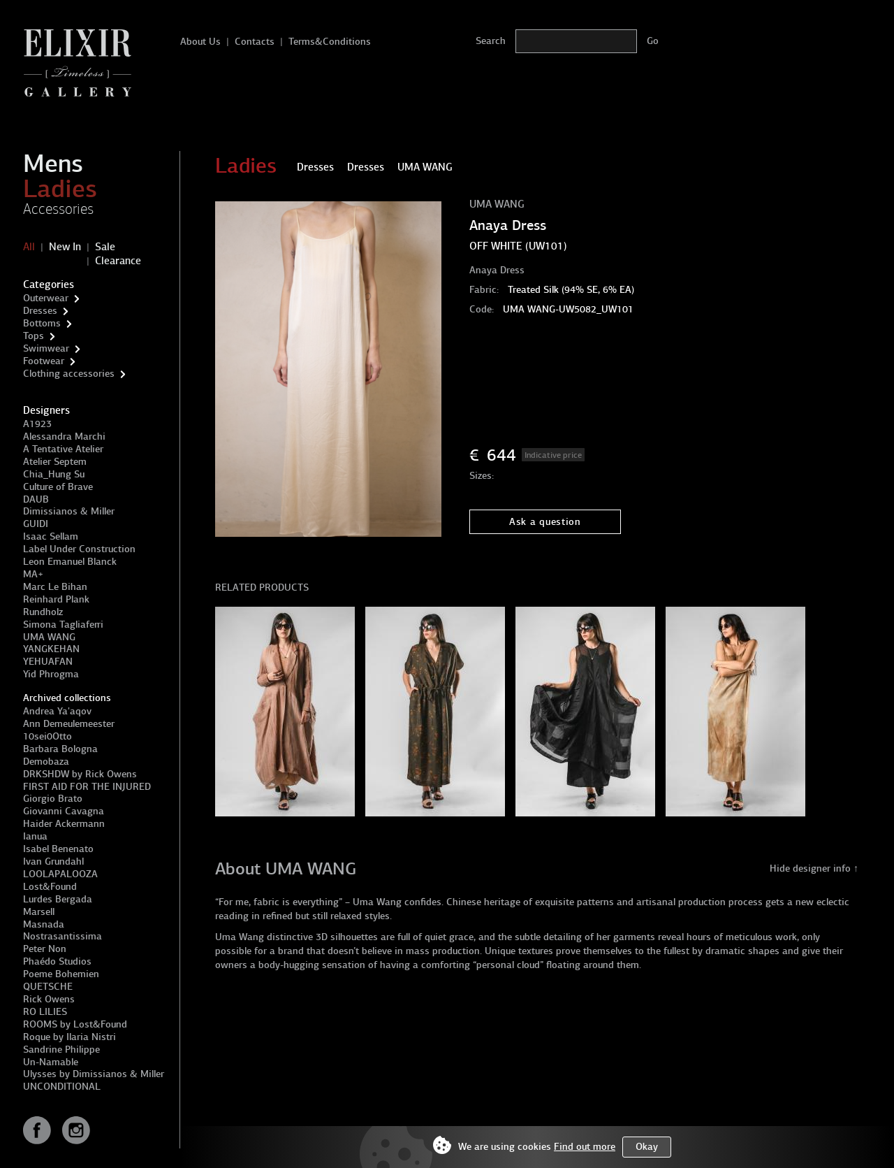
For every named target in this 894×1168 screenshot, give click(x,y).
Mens (53, 163)
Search (491, 41)
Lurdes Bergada (57, 899)
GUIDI (35, 524)
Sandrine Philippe (61, 1049)
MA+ (33, 574)
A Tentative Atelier (63, 449)
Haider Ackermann (64, 824)
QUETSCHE (48, 987)
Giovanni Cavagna (63, 811)
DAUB (36, 499)
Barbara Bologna (60, 749)
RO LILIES (45, 1012)
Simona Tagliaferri (63, 624)
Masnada (43, 924)
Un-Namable (50, 1062)
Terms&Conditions (329, 42)
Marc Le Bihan (55, 587)
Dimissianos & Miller (69, 511)
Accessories (58, 209)
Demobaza (46, 761)
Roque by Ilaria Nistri (69, 1037)
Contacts (254, 42)
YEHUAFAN (48, 662)
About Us (200, 42)
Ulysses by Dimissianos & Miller (93, 1074)
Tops (33, 336)
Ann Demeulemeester (69, 724)
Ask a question (545, 522)
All (29, 246)
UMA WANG (49, 637)
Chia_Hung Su (54, 474)
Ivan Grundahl (53, 861)
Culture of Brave (58, 487)
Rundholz (43, 612)
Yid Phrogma (51, 674)
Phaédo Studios (57, 961)
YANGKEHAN (51, 649)
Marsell (38, 912)
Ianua (35, 836)
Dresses (40, 311)
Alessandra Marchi (64, 436)
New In (65, 246)
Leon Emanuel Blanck (70, 562)
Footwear (43, 361)
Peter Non (44, 949)
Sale (105, 246)
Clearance (118, 260)
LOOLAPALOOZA (60, 874)
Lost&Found (50, 887)
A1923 (37, 424)
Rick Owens (49, 999)
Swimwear (46, 348)
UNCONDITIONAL (62, 1087)
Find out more (584, 1147)
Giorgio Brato (52, 799)
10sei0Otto (47, 736)
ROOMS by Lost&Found (75, 1024)
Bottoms (42, 323)
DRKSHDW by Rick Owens (80, 774)
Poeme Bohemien (61, 974)
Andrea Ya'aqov (57, 711)
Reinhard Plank (56, 599)
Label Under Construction (79, 549)
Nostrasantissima (62, 936)
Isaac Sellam (50, 536)
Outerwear (45, 298)
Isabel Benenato (58, 849)
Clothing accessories (69, 374)
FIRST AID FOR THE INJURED (87, 787)
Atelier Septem (55, 462)
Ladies (60, 188)
